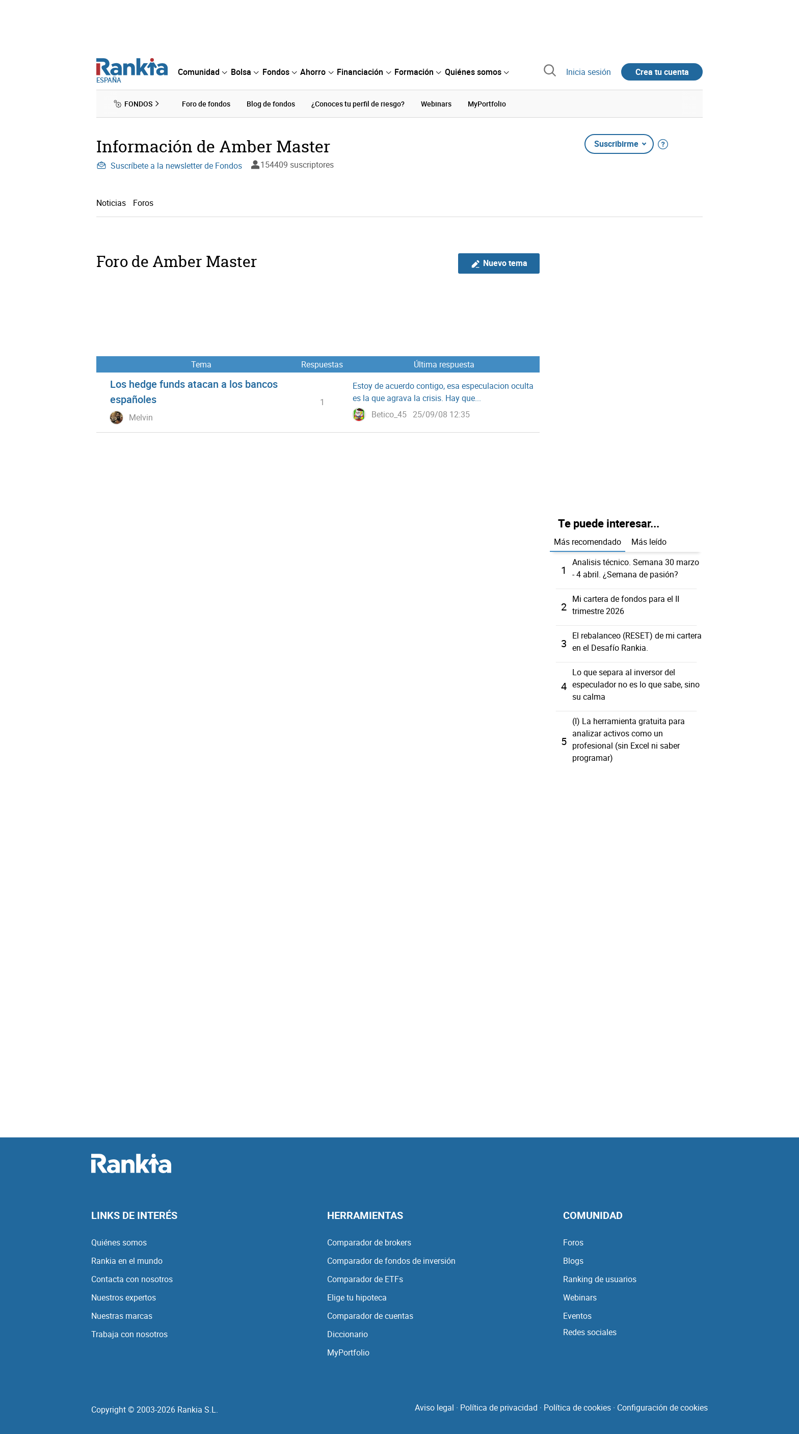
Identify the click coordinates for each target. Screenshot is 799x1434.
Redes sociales (590, 1332)
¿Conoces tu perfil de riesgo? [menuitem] (358, 104)
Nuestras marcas (121, 1315)
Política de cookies (577, 1407)
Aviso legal (434, 1407)
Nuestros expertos (123, 1297)
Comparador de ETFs (365, 1279)
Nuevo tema (499, 263)
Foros (143, 202)
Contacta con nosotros (132, 1279)
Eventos (577, 1315)
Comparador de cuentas (370, 1315)
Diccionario (347, 1334)
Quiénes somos (119, 1242)
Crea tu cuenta (662, 71)
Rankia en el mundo (127, 1260)
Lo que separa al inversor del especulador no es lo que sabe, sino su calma (636, 684)
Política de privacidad (499, 1407)
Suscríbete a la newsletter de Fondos (169, 165)
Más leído (649, 541)
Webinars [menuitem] (436, 104)
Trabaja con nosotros (129, 1334)
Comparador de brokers (369, 1242)
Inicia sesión (588, 71)
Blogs (573, 1260)
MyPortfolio (348, 1352)
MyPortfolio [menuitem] (487, 104)
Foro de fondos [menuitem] (206, 104)
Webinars (580, 1297)
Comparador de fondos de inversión (391, 1260)
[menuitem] (202, 72)
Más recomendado (587, 541)
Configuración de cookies (662, 1407)
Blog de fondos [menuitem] (271, 104)
